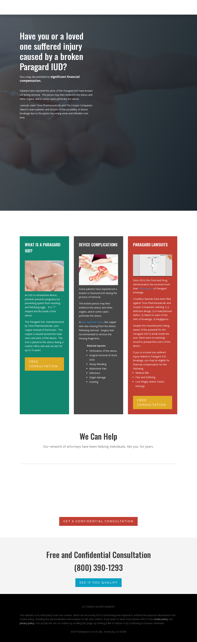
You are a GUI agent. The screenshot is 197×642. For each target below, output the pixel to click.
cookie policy (161, 619)
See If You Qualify (98, 582)
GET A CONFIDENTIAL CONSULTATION (98, 521)
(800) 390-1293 (98, 567)
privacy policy (27, 623)
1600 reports (146, 288)
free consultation (43, 364)
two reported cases (92, 322)
